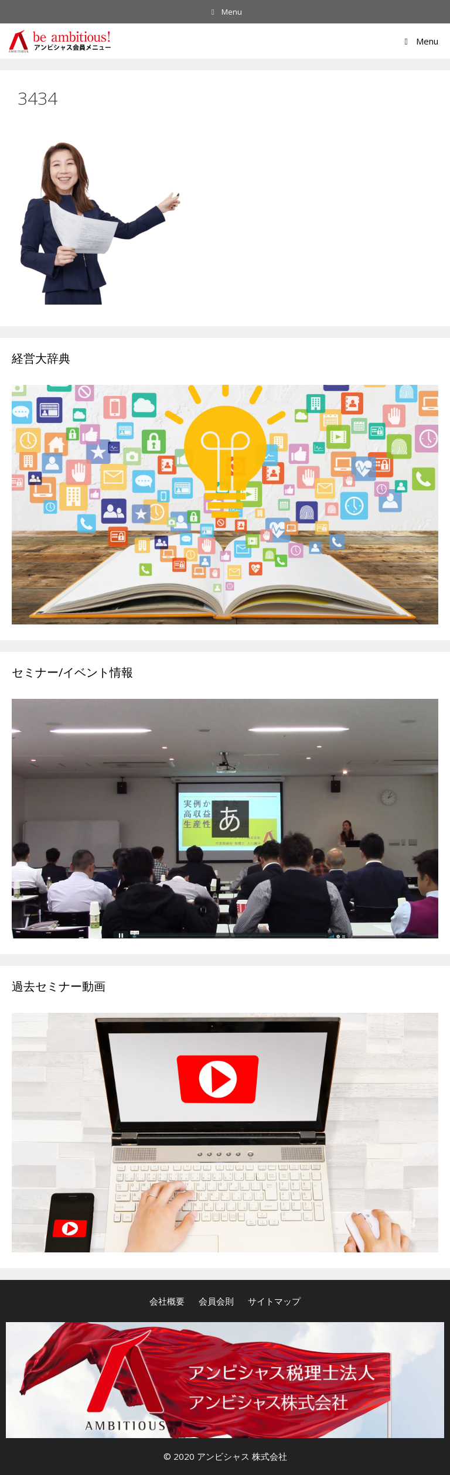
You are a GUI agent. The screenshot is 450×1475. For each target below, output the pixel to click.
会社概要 (167, 1301)
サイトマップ (274, 1301)
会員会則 (216, 1301)
